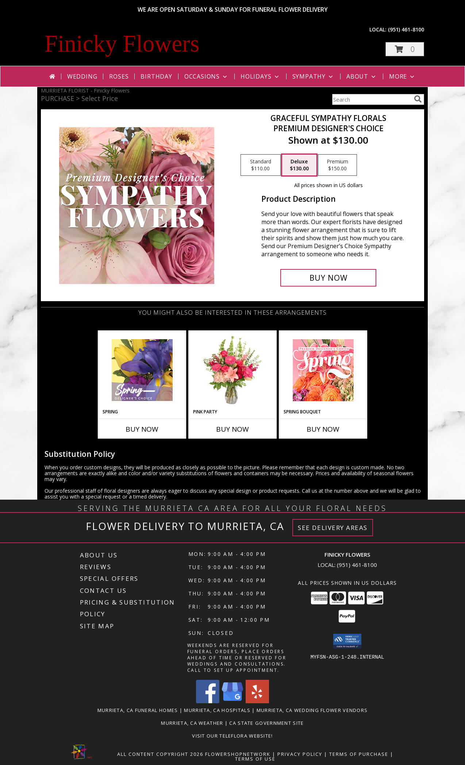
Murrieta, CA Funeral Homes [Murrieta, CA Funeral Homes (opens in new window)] (137, 710)
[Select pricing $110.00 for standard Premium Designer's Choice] (260, 165)
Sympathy (313, 76)
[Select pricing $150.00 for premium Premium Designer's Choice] (337, 165)
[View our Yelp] (257, 701)
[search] (418, 99)
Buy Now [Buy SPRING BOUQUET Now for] (323, 429)
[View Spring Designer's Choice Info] (142, 370)
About (361, 76)
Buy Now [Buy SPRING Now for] (142, 429)
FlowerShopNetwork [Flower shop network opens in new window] (237, 754)
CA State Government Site (266, 723)
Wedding (82, 76)
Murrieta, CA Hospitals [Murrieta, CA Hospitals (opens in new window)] (217, 710)
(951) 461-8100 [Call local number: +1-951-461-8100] (406, 29)
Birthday (156, 76)
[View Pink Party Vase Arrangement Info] (232, 370)
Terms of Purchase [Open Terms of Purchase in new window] (358, 754)
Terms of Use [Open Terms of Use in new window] (255, 758)
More (402, 76)
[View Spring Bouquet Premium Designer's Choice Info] (323, 370)
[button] (404, 49)
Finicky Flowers (122, 43)
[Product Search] (372, 99)
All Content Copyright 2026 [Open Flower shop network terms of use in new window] (160, 754)
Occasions (206, 76)
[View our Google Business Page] (232, 701)
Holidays (260, 76)
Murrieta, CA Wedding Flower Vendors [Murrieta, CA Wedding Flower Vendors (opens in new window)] (312, 710)
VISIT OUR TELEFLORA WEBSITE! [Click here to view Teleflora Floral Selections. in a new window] (232, 735)
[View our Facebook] (207, 701)
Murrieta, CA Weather (192, 723)
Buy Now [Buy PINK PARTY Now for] (232, 429)
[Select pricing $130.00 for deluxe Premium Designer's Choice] (299, 165)
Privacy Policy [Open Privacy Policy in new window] (299, 754)
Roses (118, 76)
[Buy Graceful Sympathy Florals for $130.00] (328, 278)
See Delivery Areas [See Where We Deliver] (333, 527)
